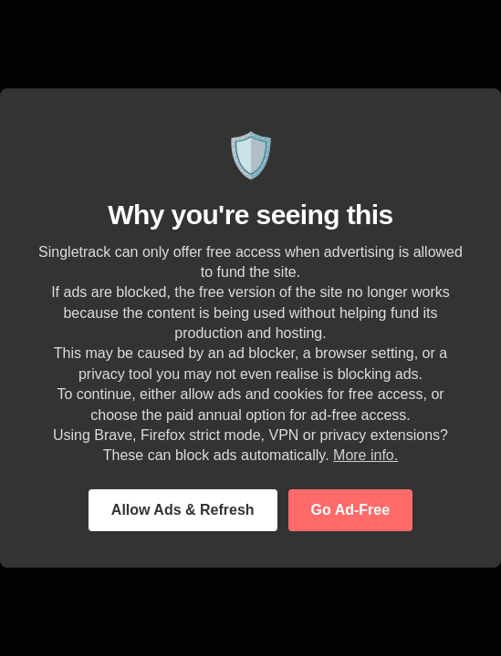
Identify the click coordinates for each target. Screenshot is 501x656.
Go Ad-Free (351, 510)
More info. (365, 455)
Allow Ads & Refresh (183, 510)
